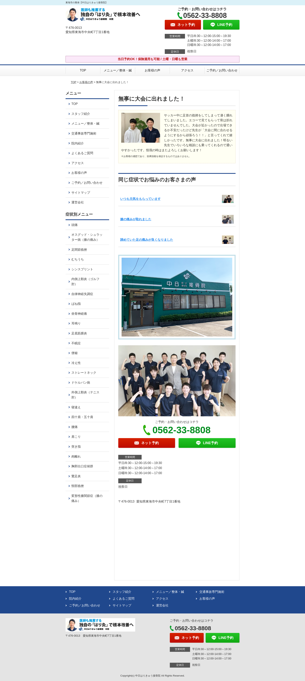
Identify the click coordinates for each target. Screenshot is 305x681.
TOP (83, 70)
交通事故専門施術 (83, 133)
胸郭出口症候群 (82, 466)
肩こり (76, 436)
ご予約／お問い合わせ (222, 70)
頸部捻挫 (77, 486)
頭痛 (74, 225)
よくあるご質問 (82, 153)
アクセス (187, 70)
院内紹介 (77, 143)
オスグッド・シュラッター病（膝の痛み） (87, 237)
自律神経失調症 (82, 294)
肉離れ (76, 456)
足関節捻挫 (79, 249)
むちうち (77, 259)
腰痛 (74, 427)
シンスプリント (82, 269)
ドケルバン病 (80, 382)
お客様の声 (152, 70)
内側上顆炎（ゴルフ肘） (85, 281)
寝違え (76, 407)
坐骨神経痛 (79, 313)
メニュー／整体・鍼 (118, 70)
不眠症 (76, 343)
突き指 (76, 446)
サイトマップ (80, 192)
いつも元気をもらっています (140, 198)
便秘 (74, 353)
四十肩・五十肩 (82, 417)
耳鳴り (77, 323)
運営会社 (77, 202)
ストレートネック (83, 372)
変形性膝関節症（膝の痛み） (87, 498)
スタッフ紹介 (80, 113)
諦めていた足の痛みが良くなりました (146, 239)
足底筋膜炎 (79, 333)
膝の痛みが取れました (135, 219)
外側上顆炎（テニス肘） (85, 395)
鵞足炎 (76, 476)
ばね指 (76, 303)
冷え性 (76, 363)
